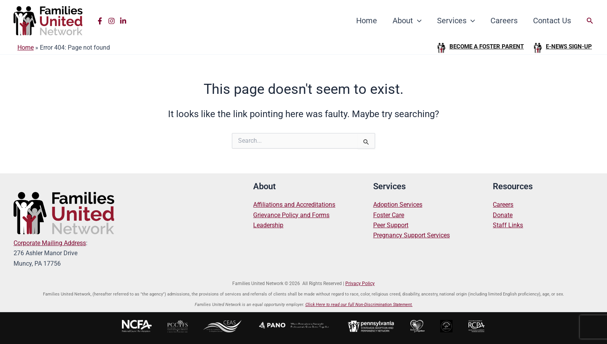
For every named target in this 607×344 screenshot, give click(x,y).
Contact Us (552, 20)
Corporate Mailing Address (50, 243)
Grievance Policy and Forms (291, 215)
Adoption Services (397, 204)
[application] (417, 20)
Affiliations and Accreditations (294, 204)
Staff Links (508, 225)
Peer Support (390, 225)
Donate (503, 215)
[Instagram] (111, 20)
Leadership (268, 225)
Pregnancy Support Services (411, 235)
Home (366, 20)
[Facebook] (99, 20)
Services (456, 20)
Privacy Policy (360, 283)
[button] (589, 21)
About (407, 20)
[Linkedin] (123, 20)
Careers (504, 20)
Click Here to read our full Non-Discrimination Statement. (359, 304)
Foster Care (388, 215)
